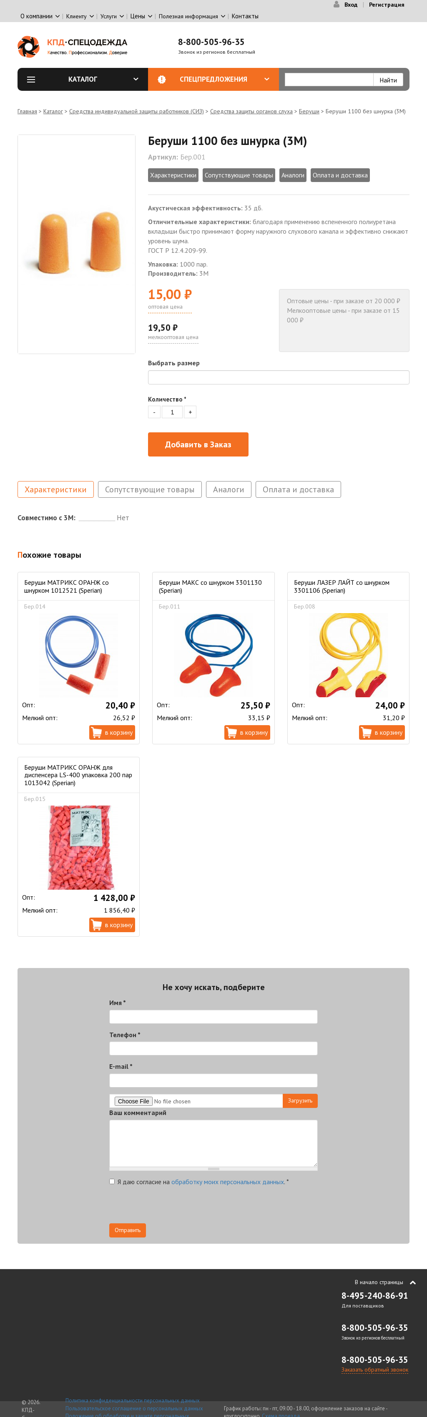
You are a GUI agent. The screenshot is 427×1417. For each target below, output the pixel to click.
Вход (350, 4)
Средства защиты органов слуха (251, 111)
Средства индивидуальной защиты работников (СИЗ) (136, 111)
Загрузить (300, 1100)
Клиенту (76, 16)
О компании (36, 16)
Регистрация (386, 4)
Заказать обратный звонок (375, 1369)
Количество (167, 399)
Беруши (309, 111)
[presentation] (172, 1207)
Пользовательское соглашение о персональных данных (134, 1408)
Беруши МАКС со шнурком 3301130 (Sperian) (210, 586)
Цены (138, 16)
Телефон (125, 1034)
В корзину (119, 732)
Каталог (103, 79)
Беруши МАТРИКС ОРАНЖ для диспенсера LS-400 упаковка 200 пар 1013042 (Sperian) (78, 775)
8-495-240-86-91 (375, 1295)
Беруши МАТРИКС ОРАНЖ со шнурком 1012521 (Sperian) (66, 586)
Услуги (108, 16)
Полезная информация (188, 16)
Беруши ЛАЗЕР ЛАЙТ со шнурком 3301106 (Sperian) (341, 586)
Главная (27, 111)
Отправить (128, 1230)
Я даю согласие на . (199, 1182)
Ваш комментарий (137, 1112)
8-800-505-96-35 (211, 41)
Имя (117, 1002)
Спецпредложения (224, 79)
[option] (76, 244)
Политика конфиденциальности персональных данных (132, 1400)
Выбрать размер (174, 363)
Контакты (245, 16)
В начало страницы (379, 1282)
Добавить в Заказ (198, 444)
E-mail (121, 1066)
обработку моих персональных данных (227, 1182)
